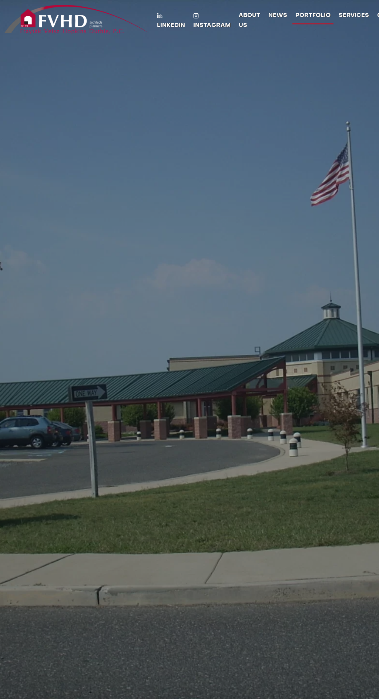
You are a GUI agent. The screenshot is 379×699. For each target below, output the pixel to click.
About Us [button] (249, 20)
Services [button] (354, 15)
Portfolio (313, 15)
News (277, 15)
